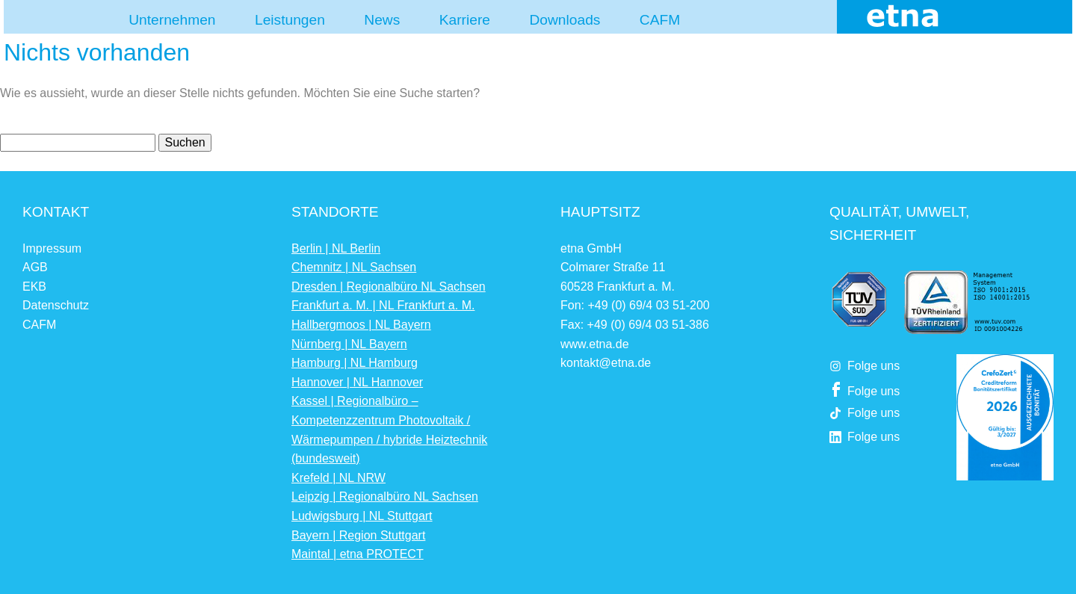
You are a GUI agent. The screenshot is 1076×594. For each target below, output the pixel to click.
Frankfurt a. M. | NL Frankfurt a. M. (382, 305)
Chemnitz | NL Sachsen (353, 267)
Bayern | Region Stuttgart (358, 535)
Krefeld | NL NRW (338, 477)
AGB (35, 267)
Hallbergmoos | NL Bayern (361, 324)
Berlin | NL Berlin (335, 248)
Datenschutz (55, 305)
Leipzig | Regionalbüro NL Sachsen (384, 496)
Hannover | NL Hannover (357, 382)
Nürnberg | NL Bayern (349, 344)
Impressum (51, 248)
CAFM (39, 324)
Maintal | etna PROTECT (357, 554)
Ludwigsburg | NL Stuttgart (362, 516)
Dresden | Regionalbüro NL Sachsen (388, 286)
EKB (34, 286)
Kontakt (55, 212)
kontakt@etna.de (605, 362)
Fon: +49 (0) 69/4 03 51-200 (635, 305)
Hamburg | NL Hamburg (354, 362)
